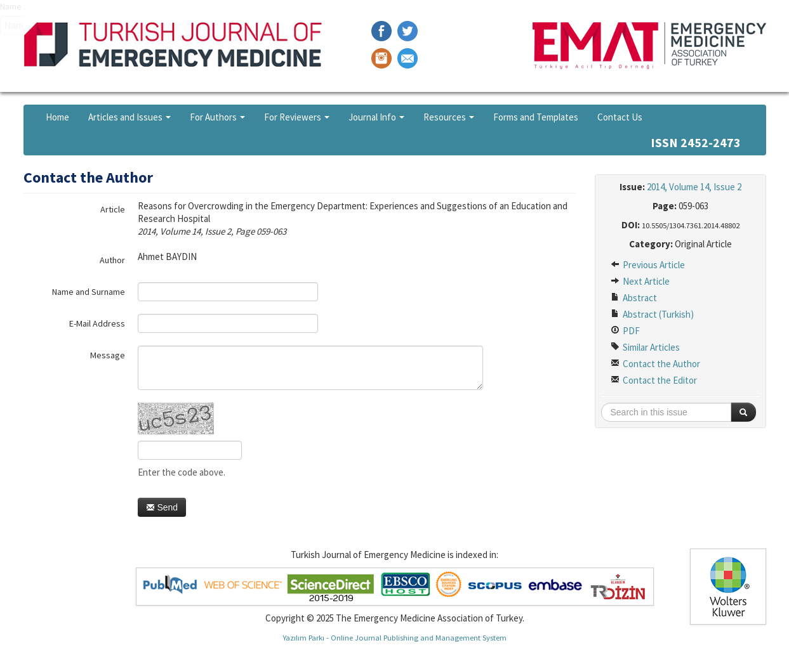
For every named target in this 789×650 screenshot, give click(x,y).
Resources (448, 117)
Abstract (634, 298)
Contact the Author (655, 364)
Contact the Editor (654, 380)
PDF (625, 331)
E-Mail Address (97, 323)
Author (112, 260)
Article (112, 209)
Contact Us (619, 117)
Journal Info (376, 117)
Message (107, 355)
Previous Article (648, 265)
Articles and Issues (129, 117)
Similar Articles (645, 347)
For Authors (217, 117)
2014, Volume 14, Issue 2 (694, 187)
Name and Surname (88, 291)
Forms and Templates (535, 117)
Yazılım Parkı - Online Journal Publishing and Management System (394, 637)
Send (162, 507)
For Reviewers (296, 117)
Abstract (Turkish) (652, 314)
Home (57, 117)
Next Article (640, 281)
